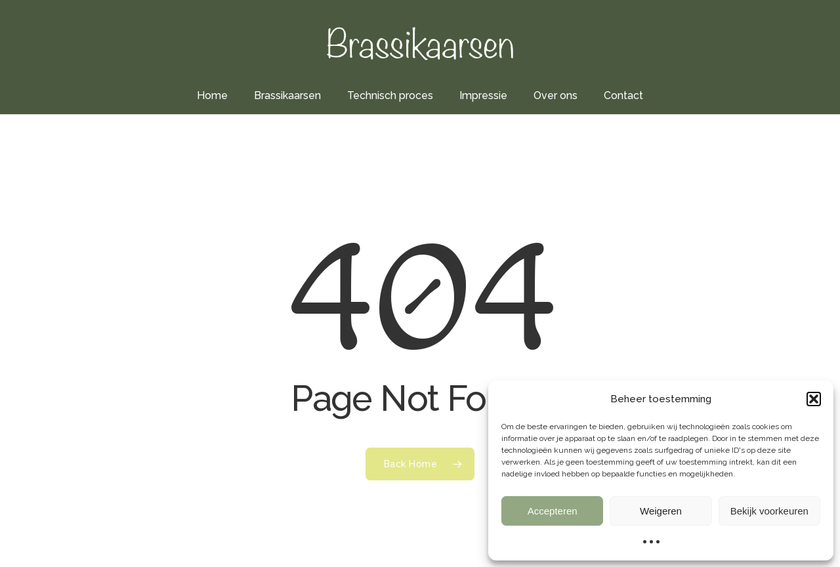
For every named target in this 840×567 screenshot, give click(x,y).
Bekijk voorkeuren (769, 510)
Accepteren (553, 510)
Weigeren (661, 510)
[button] (813, 399)
